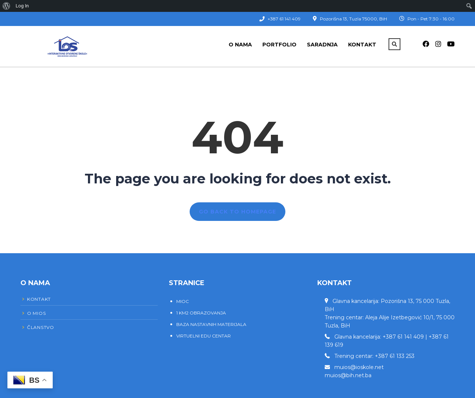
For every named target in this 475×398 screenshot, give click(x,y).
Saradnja (322, 44)
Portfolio (279, 44)
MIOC (182, 301)
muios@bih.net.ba (348, 375)
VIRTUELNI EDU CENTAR (203, 336)
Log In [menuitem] (22, 6)
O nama (240, 44)
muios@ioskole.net (359, 367)
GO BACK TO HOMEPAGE (237, 211)
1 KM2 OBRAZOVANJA (201, 313)
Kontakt (362, 44)
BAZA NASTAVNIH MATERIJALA (211, 324)
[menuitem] (6, 6)
